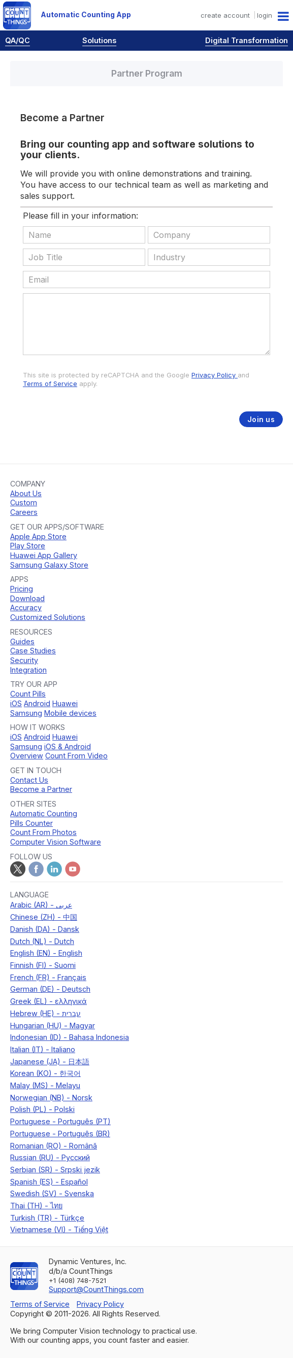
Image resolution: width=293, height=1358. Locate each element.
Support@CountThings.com (96, 1289)
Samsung (26, 713)
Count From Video (76, 755)
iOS (16, 703)
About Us (26, 493)
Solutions (99, 40)
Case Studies (33, 650)
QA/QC (17, 40)
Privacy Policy (214, 375)
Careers (24, 512)
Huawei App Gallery (43, 555)
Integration (28, 670)
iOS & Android (67, 746)
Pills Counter (31, 823)
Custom (23, 502)
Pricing (21, 588)
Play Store (27, 545)
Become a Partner (41, 789)
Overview (26, 755)
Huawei (65, 703)
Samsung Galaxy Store (49, 565)
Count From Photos (43, 832)
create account (225, 15)
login (264, 15)
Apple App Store (38, 536)
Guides (22, 641)
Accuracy (26, 607)
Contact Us (29, 780)
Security (24, 660)
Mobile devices (70, 713)
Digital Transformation (246, 40)
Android (37, 703)
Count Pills (28, 693)
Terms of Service (50, 384)
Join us (261, 419)
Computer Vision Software (55, 842)
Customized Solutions (47, 617)
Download (27, 598)
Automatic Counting (43, 813)
